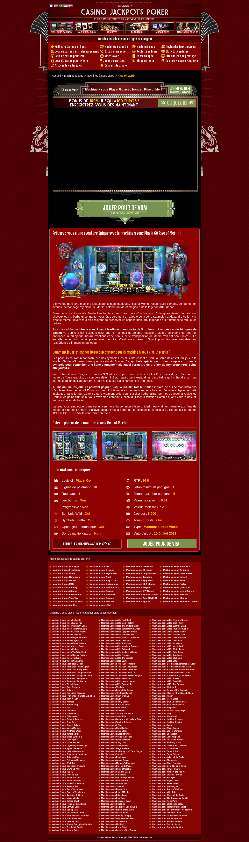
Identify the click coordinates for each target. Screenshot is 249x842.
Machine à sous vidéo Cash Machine (169, 638)
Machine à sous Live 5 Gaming (178, 591)
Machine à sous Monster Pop (114, 821)
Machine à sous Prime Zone (114, 795)
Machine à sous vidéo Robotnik (115, 649)
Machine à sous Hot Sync (163, 778)
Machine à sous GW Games (140, 591)
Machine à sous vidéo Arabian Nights (69, 632)
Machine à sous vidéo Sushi (114, 661)
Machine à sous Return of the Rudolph (170, 690)
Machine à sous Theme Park (65, 713)
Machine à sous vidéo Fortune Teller (168, 635)
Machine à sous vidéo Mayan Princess (69, 638)
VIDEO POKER (162, 32)
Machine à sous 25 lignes (176, 570)
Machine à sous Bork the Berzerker (168, 705)
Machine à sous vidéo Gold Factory (117, 623)
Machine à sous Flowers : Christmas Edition (172, 693)
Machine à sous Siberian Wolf (115, 746)
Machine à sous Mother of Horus (167, 818)
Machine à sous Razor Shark (114, 827)
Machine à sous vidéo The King (66, 658)
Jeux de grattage (115, 61)
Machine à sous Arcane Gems (65, 830)
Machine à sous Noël (100, 577)
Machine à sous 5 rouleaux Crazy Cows (119, 670)
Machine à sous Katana (62, 690)
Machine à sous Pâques (101, 598)
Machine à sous (146, 47)
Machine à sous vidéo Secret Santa (68, 646)
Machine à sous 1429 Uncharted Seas (169, 702)
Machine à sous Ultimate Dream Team (169, 816)
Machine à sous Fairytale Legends (67, 719)
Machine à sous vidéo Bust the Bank (169, 626)
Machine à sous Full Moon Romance (68, 760)
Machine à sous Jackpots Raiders (67, 795)
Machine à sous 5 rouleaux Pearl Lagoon (70, 667)
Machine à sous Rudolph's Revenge (68, 693)
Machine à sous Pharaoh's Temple (167, 740)
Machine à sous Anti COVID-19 (141, 598)
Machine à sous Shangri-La (164, 760)
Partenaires (146, 837)
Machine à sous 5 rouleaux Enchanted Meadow (173, 664)
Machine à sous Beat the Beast (66, 821)
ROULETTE (112, 32)
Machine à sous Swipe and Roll (66, 778)
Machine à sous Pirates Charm (166, 769)
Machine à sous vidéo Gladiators (167, 658)
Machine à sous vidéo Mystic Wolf (167, 646)
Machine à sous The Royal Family (67, 827)
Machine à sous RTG (63, 584)
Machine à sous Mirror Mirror (114, 781)
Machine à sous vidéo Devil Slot (116, 640)
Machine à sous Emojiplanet (114, 757)
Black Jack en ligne (177, 51)
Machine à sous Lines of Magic (115, 740)
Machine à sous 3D (99, 566)
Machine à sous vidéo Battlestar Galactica (120, 629)
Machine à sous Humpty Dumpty (116, 816)
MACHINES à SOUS (87, 32)
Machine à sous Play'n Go (102, 580)
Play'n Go (83, 480)
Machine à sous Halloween (66, 577)
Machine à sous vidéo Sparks (165, 678)
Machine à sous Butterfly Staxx (166, 743)
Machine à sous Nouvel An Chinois (181, 601)
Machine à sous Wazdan (175, 594)
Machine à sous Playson (138, 587)
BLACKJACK (137, 32)
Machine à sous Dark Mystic (65, 740)
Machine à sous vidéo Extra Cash (167, 652)
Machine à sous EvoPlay (65, 587)
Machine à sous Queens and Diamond (169, 746)
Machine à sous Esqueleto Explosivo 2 (119, 807)
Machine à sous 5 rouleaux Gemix (67, 664)
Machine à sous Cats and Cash (115, 772)
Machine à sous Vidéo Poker (177, 573)
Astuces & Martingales (68, 65)
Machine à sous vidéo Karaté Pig (67, 623)
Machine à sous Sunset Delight (66, 725)
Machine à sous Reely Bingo (165, 699)
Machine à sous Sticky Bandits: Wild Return (172, 810)
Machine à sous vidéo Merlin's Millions (119, 652)
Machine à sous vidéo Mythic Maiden (69, 643)
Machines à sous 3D (116, 47)
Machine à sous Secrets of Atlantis (117, 713)
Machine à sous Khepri (162, 696)
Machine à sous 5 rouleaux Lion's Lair (118, 673)
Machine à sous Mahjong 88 (165, 786)
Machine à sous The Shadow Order (68, 813)
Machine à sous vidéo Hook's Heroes (118, 681)
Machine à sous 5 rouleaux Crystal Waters (171, 675)
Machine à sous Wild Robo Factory (68, 783)
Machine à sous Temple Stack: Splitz (169, 807)
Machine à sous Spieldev (102, 594)
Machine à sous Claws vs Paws (66, 769)
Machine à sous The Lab (112, 687)
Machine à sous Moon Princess (166, 763)
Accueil (56, 75)
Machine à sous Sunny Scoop (115, 702)
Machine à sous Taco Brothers (66, 687)
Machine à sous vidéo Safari (165, 661)
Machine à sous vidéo (64, 573)
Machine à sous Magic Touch (165, 728)
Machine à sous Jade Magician (166, 737)
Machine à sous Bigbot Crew (165, 781)
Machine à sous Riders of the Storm (117, 810)
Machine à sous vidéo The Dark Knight (69, 629)
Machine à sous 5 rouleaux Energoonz (69, 678)
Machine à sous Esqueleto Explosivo (69, 681)
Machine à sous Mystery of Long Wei (169, 772)
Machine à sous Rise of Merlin (115, 792)
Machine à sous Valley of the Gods (168, 757)
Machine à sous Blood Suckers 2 (67, 737)
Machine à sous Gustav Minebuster (117, 818)
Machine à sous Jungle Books (115, 760)
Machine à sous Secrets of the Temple (118, 830)
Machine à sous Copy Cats (113, 743)
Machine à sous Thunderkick (104, 587)
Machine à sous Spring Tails (65, 810)
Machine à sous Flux (61, 708)
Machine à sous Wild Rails (164, 792)
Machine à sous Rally (111, 699)
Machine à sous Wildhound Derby (167, 804)
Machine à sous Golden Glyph (66, 801)
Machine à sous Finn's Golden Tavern (69, 804)
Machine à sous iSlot (100, 605)
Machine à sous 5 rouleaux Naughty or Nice (72, 675)
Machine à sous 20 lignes (139, 570)
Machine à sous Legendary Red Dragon (70, 746)
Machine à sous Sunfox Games (142, 594)
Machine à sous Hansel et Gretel (116, 734)
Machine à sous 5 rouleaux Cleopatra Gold (71, 673)
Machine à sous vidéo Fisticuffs (66, 620)
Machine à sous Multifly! (112, 824)
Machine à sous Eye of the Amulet (67, 789)
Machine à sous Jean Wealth (65, 699)
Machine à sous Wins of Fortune (167, 775)
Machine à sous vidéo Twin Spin (167, 640)
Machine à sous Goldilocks (113, 775)
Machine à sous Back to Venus (166, 824)
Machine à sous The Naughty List (116, 693)
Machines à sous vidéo (100, 75)
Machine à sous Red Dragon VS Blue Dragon (121, 751)
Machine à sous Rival (174, 580)
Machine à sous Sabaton (112, 786)
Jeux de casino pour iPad (70, 56)
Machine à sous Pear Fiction (67, 594)
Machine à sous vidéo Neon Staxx (116, 678)
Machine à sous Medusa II (164, 687)
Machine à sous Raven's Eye (65, 786)
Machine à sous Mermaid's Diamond (118, 763)
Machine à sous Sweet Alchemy (66, 781)
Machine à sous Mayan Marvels (66, 728)
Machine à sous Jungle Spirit (65, 734)
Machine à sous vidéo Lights (65, 649)
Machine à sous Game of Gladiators (68, 792)
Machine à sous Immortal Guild (166, 813)
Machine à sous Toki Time (64, 710)
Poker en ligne (145, 56)
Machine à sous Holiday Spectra (167, 722)
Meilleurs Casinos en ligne (70, 47)
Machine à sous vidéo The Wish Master (70, 652)
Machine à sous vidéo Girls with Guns (69, 626)
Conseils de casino (116, 65)
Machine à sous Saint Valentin (68, 601)
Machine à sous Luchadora (164, 734)
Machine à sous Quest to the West (167, 827)
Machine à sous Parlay (174, 584)
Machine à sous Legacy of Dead (116, 801)
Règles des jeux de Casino (181, 47)
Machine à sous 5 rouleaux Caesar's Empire (121, 675)
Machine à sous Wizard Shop (114, 813)
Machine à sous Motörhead (164, 716)
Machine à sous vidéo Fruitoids (115, 655)
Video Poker (112, 56)
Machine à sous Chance (175, 598)
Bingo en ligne (145, 61)
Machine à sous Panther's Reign (167, 821)
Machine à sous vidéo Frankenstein (117, 635)
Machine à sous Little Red (113, 710)
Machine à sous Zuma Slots (114, 731)
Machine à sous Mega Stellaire (115, 748)
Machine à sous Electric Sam (65, 684)
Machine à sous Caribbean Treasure (68, 766)
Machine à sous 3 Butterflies (165, 748)
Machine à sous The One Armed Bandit (170, 798)
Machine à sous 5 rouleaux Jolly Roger (119, 667)
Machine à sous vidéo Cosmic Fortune (69, 655)
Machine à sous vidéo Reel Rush (116, 620)
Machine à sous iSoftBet (65, 605)
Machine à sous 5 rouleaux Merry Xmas (70, 670)
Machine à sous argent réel (103, 573)
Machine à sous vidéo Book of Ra (116, 684)
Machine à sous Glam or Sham (115, 696)
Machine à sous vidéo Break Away (167, 623)
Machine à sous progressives (141, 573)
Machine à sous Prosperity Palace (116, 766)
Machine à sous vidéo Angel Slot (67, 640)
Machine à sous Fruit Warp (113, 708)
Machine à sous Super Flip (113, 716)
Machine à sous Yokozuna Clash (67, 818)
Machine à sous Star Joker (113, 798)
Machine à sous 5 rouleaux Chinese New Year (173, 670)
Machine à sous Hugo (162, 713)
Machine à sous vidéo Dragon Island (169, 632)
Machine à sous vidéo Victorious (167, 643)
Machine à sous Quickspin (176, 587)
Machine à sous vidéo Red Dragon (168, 684)
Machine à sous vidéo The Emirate (117, 658)
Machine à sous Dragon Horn (114, 789)
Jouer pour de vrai (125, 208)
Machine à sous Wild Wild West (66, 731)
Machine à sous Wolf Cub (63, 763)
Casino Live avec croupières (182, 61)
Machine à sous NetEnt (64, 580)
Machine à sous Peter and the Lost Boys (70, 816)
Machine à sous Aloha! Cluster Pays (168, 710)
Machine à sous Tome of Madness (167, 789)
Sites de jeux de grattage (181, 56)
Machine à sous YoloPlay (65, 598)
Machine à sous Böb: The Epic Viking (169, 766)
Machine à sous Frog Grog (64, 722)
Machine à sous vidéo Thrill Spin (116, 643)
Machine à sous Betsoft (175, 577)
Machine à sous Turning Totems (116, 722)
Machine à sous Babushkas (64, 716)
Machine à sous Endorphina (103, 584)
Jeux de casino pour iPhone (71, 61)
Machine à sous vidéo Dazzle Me (167, 681)
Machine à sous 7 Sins (111, 725)
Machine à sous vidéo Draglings (166, 655)
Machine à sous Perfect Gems (166, 783)
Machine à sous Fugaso (101, 591)
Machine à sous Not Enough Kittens (117, 778)
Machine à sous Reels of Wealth (116, 769)
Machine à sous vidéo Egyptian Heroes (119, 632)
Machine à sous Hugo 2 (62, 772)
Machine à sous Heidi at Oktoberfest (68, 751)
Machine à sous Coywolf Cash (66, 807)
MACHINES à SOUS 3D (187, 32)
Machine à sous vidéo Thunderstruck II (170, 629)
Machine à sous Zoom (162, 725)
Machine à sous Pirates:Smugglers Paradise (72, 824)
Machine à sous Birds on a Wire (116, 705)
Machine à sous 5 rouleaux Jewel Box (118, 664)
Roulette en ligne (147, 51)
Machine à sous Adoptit (65, 591)
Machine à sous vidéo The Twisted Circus (120, 626)
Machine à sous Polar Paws (164, 801)
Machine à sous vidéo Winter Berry (168, 649)
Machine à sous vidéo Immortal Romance (120, 638)
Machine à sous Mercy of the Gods (168, 795)
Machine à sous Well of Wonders (167, 731)
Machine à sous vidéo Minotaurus (67, 661)
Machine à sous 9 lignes (101, 570)
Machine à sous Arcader (63, 702)
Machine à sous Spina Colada (165, 754)
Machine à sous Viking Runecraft (116, 737)
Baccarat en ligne (115, 51)
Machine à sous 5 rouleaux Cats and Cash (171, 667)
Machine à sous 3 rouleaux (176, 566)
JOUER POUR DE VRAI (162, 544)
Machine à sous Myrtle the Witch (67, 748)
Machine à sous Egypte (138, 601)
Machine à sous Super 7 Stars (166, 751)
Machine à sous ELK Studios (140, 584)
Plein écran (71, 90)
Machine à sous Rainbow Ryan (66, 757)
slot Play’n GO (77, 313)
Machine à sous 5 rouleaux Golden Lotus (171, 673)
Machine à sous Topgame (139, 577)
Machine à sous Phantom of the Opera (69, 754)
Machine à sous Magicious (164, 708)
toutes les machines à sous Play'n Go (87, 544)
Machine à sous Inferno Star (114, 783)
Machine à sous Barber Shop (65, 705)
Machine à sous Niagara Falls (65, 798)
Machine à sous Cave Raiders (115, 728)
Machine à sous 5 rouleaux (66, 570)
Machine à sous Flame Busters (66, 743)
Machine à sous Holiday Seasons (167, 719)
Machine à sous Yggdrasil (139, 580)
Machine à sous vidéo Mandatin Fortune (119, 646)
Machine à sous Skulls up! (113, 804)
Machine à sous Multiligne (66, 566)
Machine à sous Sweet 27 (112, 754)
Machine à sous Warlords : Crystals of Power (122, 719)
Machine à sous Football (101, 601)
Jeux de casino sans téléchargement (77, 51)
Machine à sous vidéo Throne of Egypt (170, 620)
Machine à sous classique (139, 566)
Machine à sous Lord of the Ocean (117, 690)
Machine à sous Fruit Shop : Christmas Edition (73, 696)
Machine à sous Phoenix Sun (65, 775)
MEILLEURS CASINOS (61, 32)
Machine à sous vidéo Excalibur (66, 635)
